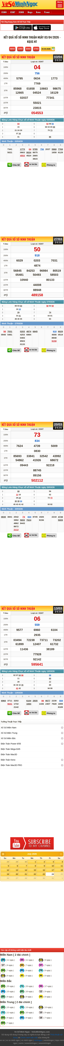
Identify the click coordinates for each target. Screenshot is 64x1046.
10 (53, 866)
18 (62, 870)
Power (47, 12)
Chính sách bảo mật (29, 1037)
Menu (59, 4)
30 (26, 862)
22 (35, 874)
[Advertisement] (32, 202)
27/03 (36, 49)
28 (8, 862)
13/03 (20, 49)
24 (53, 874)
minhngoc (38, 1040)
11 (62, 866)
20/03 (28, 49)
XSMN (4, 12)
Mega (30, 12)
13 (17, 870)
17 (53, 870)
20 (17, 874)
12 (8, 870)
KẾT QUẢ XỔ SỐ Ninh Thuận (18, 57)
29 (17, 862)
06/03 (12, 49)
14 (26, 870)
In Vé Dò (33, 164)
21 (26, 874)
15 (35, 870)
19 (8, 874)
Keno (38, 12)
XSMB (21, 12)
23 (44, 874)
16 (44, 870)
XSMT (12, 12)
